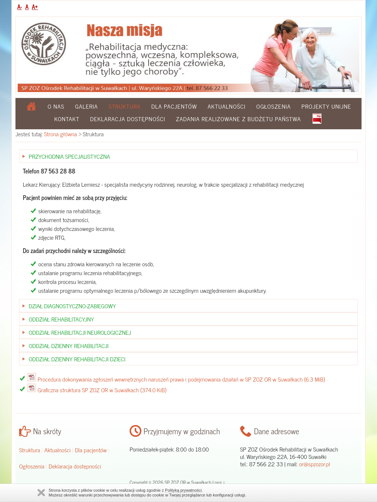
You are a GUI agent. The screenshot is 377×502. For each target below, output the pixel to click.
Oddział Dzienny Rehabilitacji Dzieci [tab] (77, 359)
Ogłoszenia (273, 106)
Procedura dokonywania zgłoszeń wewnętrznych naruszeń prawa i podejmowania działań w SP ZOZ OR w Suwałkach (181, 379)
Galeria (86, 106)
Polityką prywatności (183, 490)
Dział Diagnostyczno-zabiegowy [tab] (72, 305)
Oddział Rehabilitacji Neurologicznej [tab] (80, 332)
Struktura (29, 449)
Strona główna (60, 133)
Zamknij (41, 492)
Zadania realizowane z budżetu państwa (238, 118)
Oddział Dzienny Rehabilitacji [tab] (69, 345)
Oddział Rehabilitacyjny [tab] (61, 319)
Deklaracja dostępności (127, 118)
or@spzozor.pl (314, 463)
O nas (55, 106)
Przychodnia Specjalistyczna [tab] (69, 156)
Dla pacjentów (174, 106)
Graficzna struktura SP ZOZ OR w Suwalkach (102, 389)
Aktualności (227, 106)
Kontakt (67, 118)
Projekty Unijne (326, 106)
